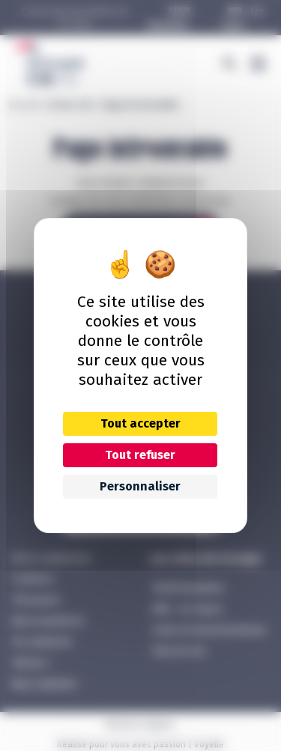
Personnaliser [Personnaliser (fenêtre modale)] (140, 486)
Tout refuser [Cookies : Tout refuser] (140, 455)
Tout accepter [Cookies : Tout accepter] (140, 423)
